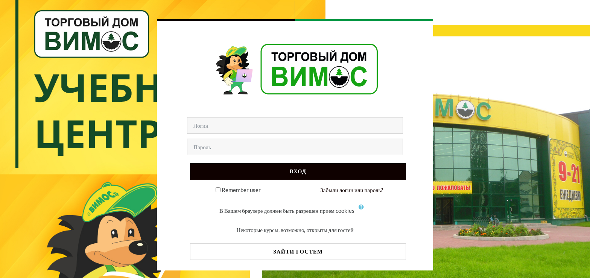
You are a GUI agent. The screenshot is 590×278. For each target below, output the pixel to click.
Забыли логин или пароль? (351, 189)
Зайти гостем (298, 251)
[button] (363, 211)
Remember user (241, 189)
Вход (298, 171)
